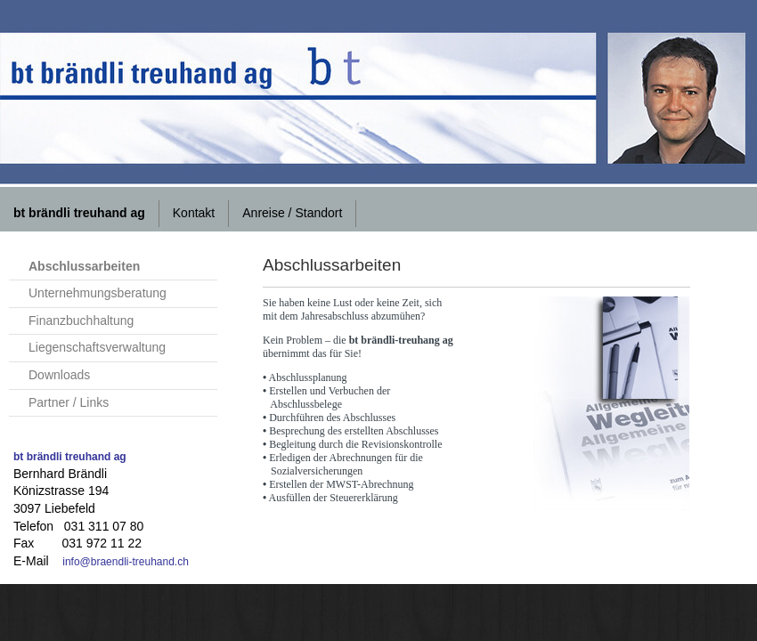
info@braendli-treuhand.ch (125, 562)
